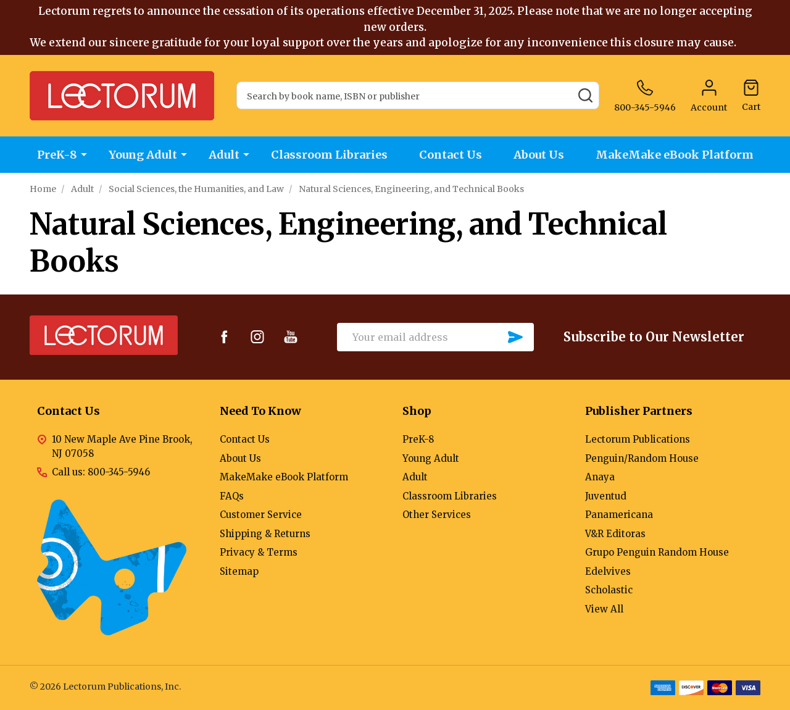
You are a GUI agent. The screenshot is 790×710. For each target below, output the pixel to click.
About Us (539, 155)
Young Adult (143, 155)
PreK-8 (57, 155)
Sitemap (239, 571)
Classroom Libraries (329, 155)
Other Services (436, 514)
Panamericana (619, 514)
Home (43, 188)
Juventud (605, 496)
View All (604, 609)
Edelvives (608, 571)
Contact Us (450, 155)
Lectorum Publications (637, 439)
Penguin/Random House (642, 458)
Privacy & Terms (258, 552)
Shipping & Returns (265, 534)
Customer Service (261, 514)
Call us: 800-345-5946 (101, 472)
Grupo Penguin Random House (657, 552)
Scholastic (609, 590)
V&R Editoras (615, 534)
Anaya (600, 477)
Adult (224, 155)
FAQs (232, 496)
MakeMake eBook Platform (675, 155)
